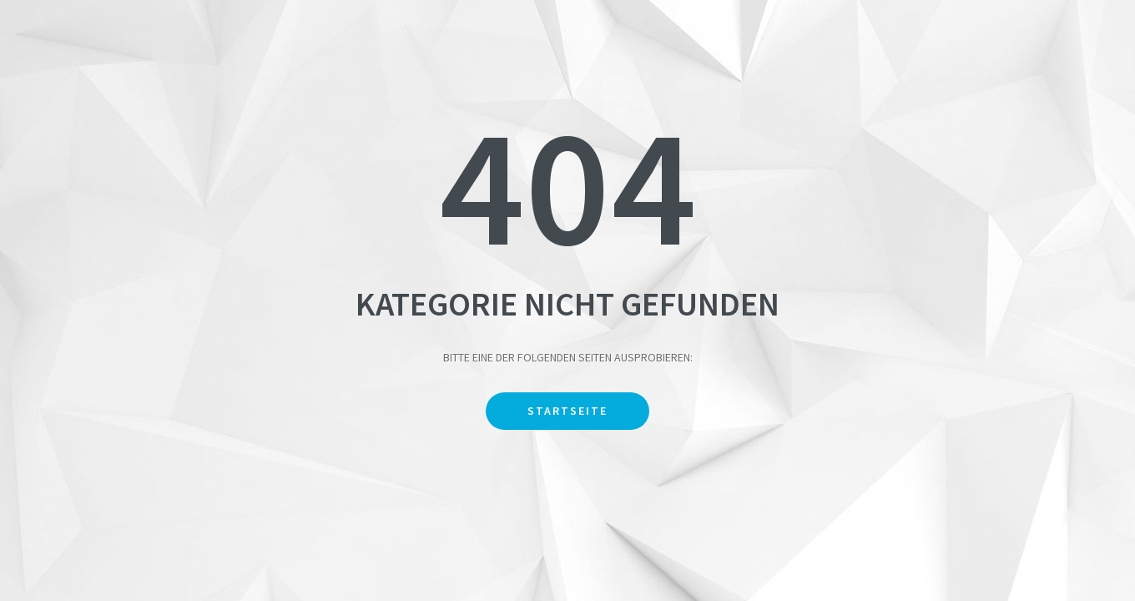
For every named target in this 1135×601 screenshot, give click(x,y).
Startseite (567, 410)
